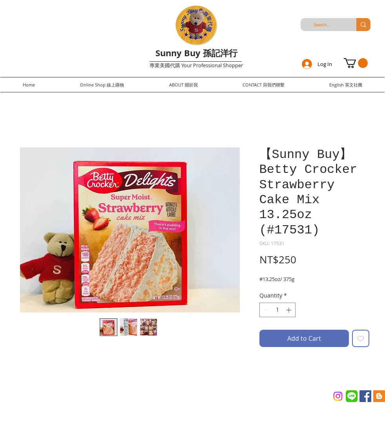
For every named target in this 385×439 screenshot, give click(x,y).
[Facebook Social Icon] (365, 396)
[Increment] (289, 310)
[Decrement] (265, 310)
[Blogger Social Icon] (379, 396)
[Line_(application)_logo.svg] (352, 396)
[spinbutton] (277, 310)
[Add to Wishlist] (360, 338)
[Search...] (322, 24)
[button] (356, 63)
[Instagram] (338, 396)
